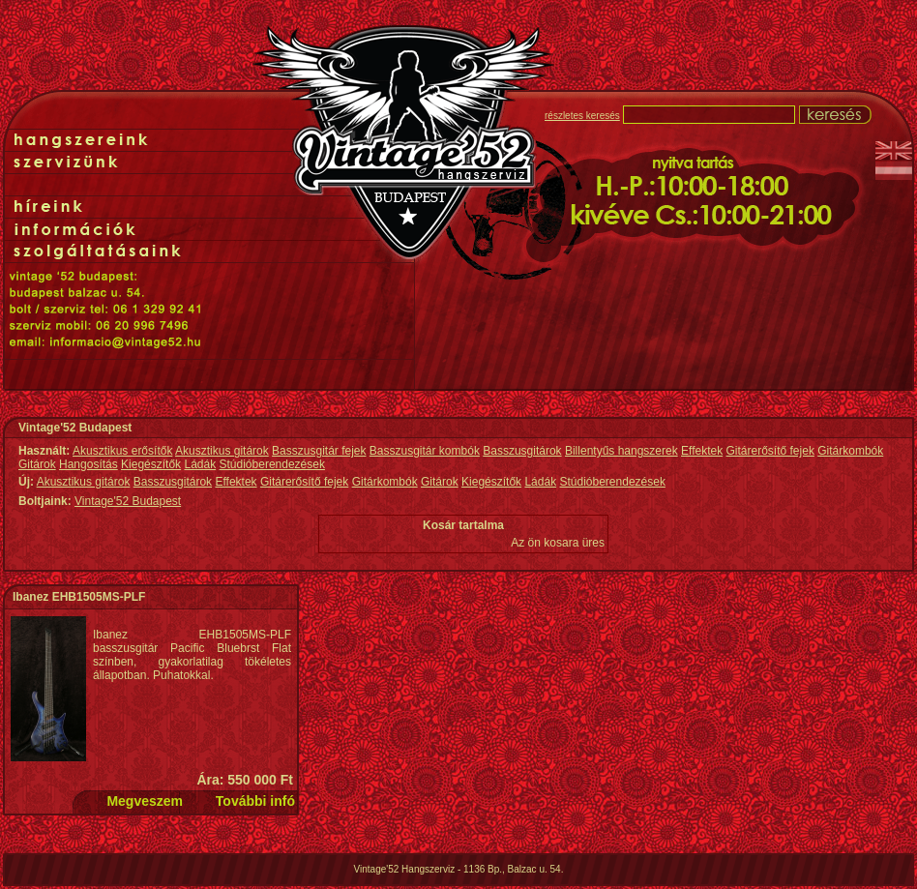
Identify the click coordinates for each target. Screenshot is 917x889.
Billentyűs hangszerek (621, 451)
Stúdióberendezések (272, 464)
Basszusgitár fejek (319, 451)
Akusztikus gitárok (222, 451)
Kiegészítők (151, 464)
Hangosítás (88, 464)
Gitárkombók (850, 451)
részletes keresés (582, 115)
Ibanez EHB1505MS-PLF (79, 597)
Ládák (200, 464)
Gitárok (37, 464)
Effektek (702, 451)
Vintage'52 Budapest (127, 501)
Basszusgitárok (522, 451)
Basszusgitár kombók (425, 451)
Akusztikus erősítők (122, 451)
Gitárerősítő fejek (770, 451)
